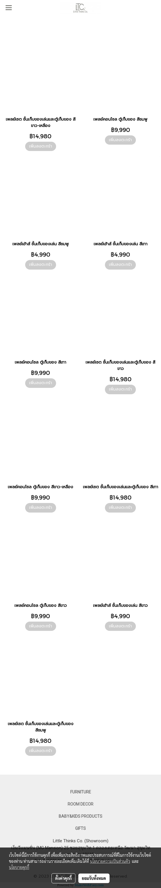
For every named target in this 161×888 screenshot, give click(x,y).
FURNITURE (80, 792)
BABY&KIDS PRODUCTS (80, 816)
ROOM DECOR (80, 804)
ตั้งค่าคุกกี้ (63, 878)
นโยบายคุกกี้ (19, 867)
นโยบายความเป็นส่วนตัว (110, 861)
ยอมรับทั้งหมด (94, 878)
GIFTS (80, 828)
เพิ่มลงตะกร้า (40, 146)
